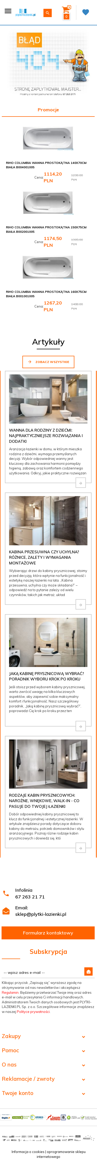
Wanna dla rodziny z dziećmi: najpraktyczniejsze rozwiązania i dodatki (46, 436)
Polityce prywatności (33, 1012)
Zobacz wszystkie (48, 361)
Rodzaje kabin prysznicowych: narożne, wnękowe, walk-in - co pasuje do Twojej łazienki (44, 801)
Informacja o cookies (28, 1152)
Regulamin (10, 992)
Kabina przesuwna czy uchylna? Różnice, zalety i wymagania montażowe (44, 557)
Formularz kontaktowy (48, 933)
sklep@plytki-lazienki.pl (40, 914)
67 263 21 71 (30, 897)
